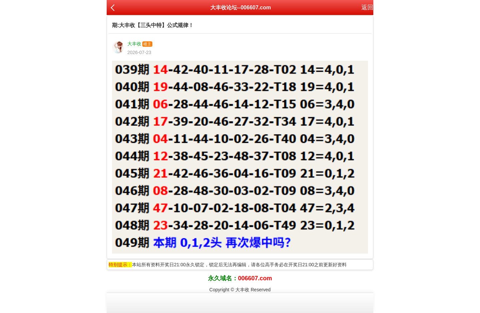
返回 (367, 7)
